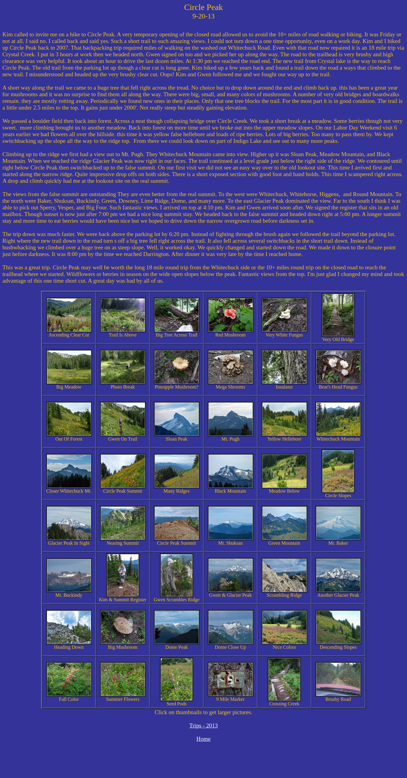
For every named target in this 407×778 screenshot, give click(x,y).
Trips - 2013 (203, 725)
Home (203, 739)
